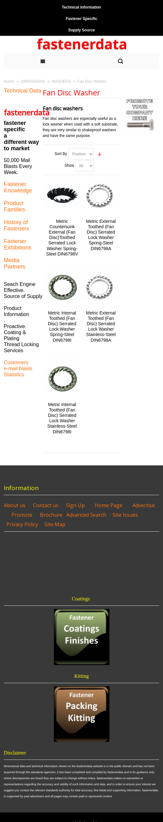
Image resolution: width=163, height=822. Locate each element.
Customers (16, 362)
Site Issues (125, 514)
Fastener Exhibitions (17, 244)
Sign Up (75, 505)
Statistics (14, 374)
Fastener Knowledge (18, 187)
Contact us (45, 505)
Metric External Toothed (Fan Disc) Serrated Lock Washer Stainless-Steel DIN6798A (101, 326)
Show (69, 165)
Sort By (61, 154)
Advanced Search (86, 514)
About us (14, 505)
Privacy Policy (22, 524)
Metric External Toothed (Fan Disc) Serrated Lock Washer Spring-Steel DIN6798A (101, 235)
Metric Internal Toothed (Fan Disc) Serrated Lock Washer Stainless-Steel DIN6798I (62, 418)
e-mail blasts (18, 368)
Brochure (51, 514)
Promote (21, 514)
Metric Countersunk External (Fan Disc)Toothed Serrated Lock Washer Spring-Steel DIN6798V (62, 237)
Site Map (54, 524)
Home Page (108, 505)
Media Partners (14, 263)
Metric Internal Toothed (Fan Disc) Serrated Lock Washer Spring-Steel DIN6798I (62, 326)
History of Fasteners (16, 225)
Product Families (14, 206)
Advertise (144, 505)
